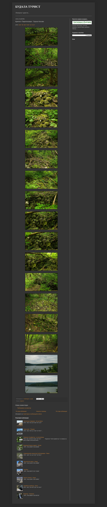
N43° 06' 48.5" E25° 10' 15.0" (27, 25)
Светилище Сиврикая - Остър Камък (33, 421)
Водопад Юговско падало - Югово (32, 445)
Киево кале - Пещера (29, 429)
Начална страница (41, 411)
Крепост (22, 401)
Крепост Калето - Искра (29, 477)
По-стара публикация (61, 411)
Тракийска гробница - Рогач (30, 485)
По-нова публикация (21, 411)
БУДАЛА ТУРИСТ (27, 6)
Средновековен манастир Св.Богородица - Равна (36, 453)
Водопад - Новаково (28, 493)
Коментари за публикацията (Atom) (32, 414)
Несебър (25, 469)
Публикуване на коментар (24, 408)
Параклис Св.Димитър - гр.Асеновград (33, 437)
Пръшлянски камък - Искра (30, 461)
